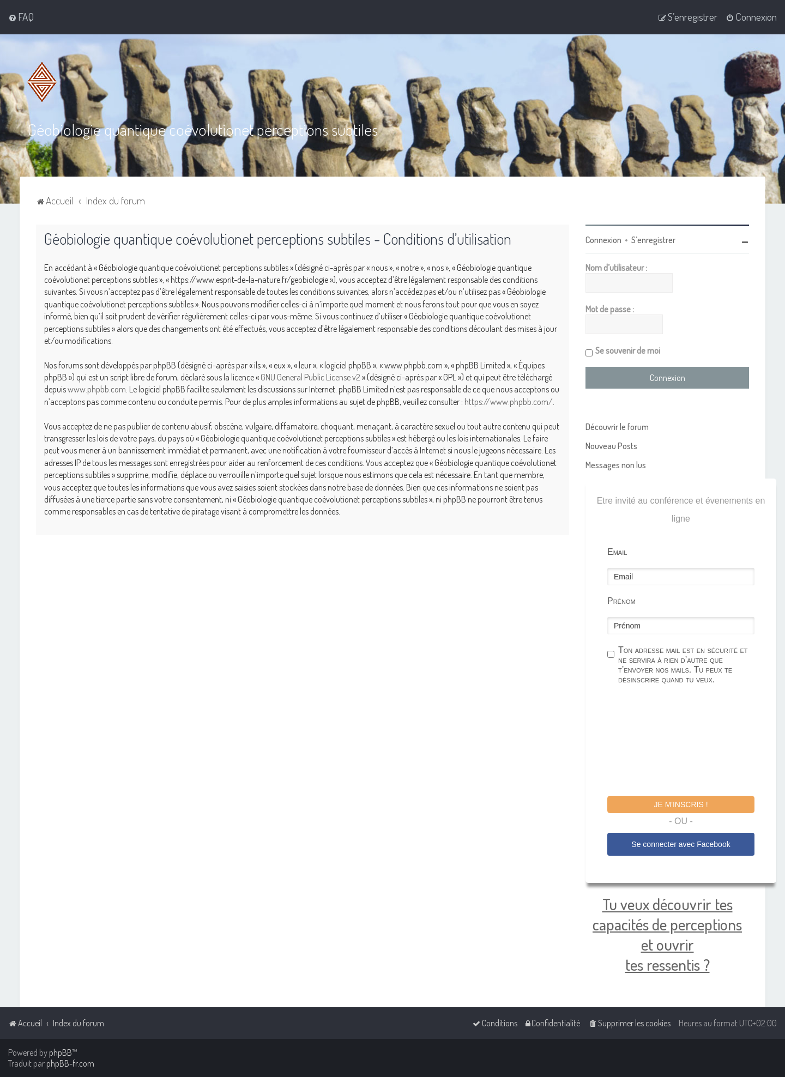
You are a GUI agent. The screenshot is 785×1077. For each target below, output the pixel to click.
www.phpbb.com (97, 389)
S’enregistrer (653, 239)
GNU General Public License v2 (310, 377)
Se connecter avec (680, 844)
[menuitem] (21, 17)
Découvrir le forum (617, 426)
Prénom (621, 601)
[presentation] (690, 742)
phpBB (60, 1052)
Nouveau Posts (611, 445)
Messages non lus (615, 464)
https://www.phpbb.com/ (508, 401)
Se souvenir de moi (627, 350)
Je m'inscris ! (681, 804)
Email (617, 551)
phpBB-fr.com (70, 1063)
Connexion (603, 239)
